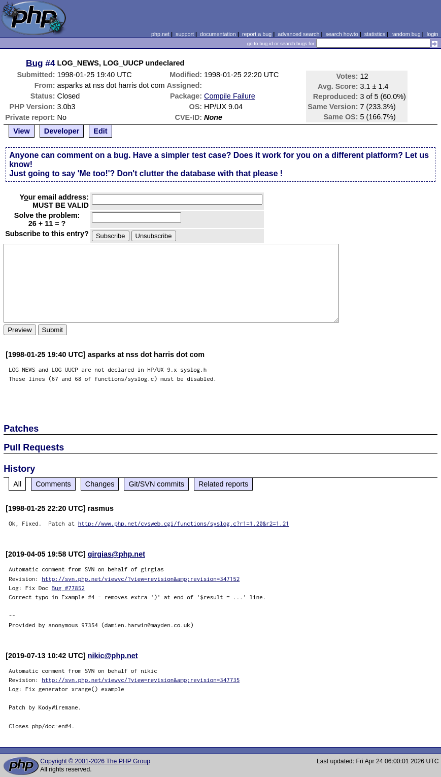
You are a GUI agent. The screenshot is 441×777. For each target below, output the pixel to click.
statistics (374, 34)
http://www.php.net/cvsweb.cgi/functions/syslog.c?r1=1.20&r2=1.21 (183, 523)
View (21, 131)
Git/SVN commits (156, 484)
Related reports (223, 484)
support (185, 34)
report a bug (257, 34)
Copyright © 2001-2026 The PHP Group (95, 761)
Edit (100, 131)
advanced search (298, 34)
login (432, 34)
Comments (53, 484)
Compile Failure (229, 96)
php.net (160, 34)
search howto (341, 34)
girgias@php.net (116, 554)
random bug (406, 34)
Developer (62, 131)
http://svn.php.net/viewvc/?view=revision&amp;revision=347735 (141, 679)
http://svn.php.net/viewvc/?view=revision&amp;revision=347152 (141, 578)
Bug (34, 63)
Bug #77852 (68, 588)
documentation (218, 34)
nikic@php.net (113, 656)
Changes (100, 484)
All (17, 484)
